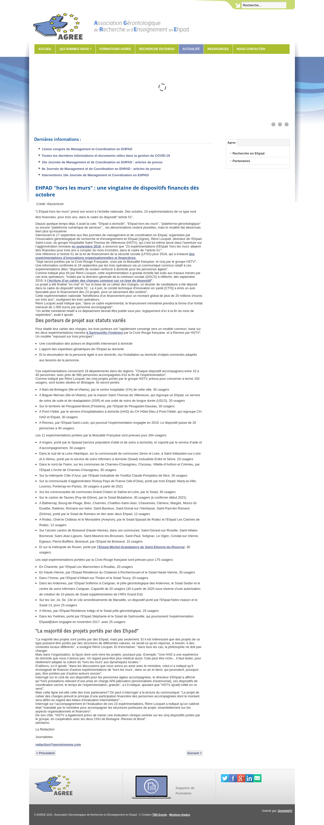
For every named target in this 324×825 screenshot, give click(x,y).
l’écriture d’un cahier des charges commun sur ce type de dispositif (99, 280)
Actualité (191, 49)
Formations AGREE (115, 49)
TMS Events (159, 814)
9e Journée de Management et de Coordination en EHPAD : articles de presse (101, 169)
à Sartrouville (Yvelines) (104, 333)
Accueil (45, 49)
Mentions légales (179, 814)
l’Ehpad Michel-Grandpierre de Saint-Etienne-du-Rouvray (141, 547)
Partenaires (241, 161)
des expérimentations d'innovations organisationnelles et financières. (115, 256)
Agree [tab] (232, 142)
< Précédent (45, 753)
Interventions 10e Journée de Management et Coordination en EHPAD (95, 175)
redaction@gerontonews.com (58, 744)
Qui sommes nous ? (75, 49)
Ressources (218, 49)
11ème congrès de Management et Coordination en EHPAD (87, 149)
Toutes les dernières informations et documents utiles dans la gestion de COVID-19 (106, 156)
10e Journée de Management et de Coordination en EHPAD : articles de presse (102, 162)
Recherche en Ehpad (156, 49)
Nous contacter (251, 49)
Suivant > (194, 753)
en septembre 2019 (86, 246)
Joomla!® (285, 811)
